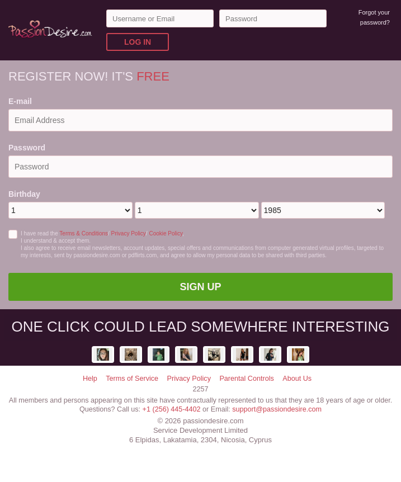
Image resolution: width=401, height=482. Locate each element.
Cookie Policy (165, 233)
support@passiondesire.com (277, 409)
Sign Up (200, 286)
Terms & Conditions (83, 233)
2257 (200, 389)
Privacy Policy (128, 233)
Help (90, 378)
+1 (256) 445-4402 (172, 409)
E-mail (20, 101)
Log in (137, 41)
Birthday (24, 194)
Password (26, 147)
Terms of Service (132, 378)
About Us (297, 378)
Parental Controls (246, 378)
